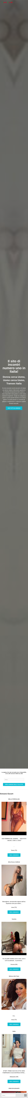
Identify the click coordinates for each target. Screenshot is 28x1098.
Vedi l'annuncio (14, 855)
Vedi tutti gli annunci (14, 408)
